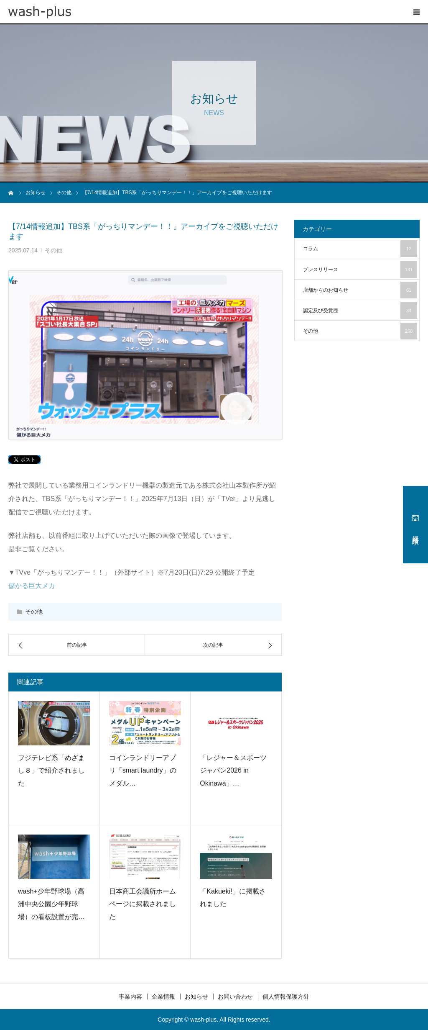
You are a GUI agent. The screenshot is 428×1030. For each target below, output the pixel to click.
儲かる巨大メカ (31, 585)
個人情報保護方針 (285, 996)
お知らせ (196, 996)
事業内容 (130, 996)
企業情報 (163, 996)
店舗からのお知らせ (360, 290)
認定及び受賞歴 (360, 310)
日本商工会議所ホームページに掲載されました (142, 904)
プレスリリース (360, 269)
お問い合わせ (235, 996)
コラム (360, 248)
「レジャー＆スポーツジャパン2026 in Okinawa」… (233, 770)
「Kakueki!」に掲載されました (232, 897)
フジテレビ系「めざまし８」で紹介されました (51, 770)
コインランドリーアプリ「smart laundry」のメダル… (142, 770)
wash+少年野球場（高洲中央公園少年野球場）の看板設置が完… (51, 904)
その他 (53, 250)
